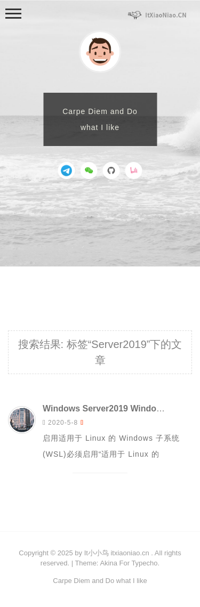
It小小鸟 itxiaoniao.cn (116, 553)
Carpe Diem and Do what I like (100, 581)
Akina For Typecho (128, 563)
